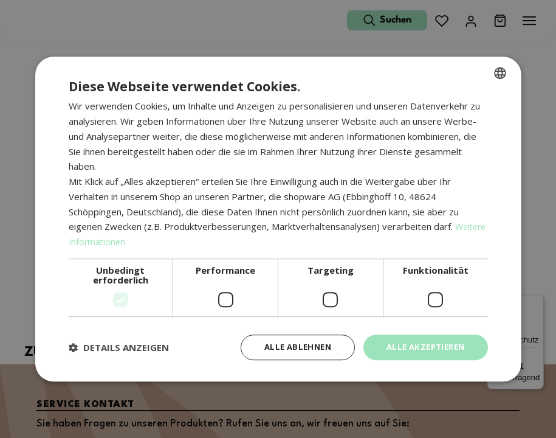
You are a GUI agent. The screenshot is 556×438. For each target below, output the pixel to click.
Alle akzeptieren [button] (422, 347)
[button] (119, 347)
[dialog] (278, 219)
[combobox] (500, 72)
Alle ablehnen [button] (288, 347)
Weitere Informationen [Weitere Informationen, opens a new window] (116, 241)
